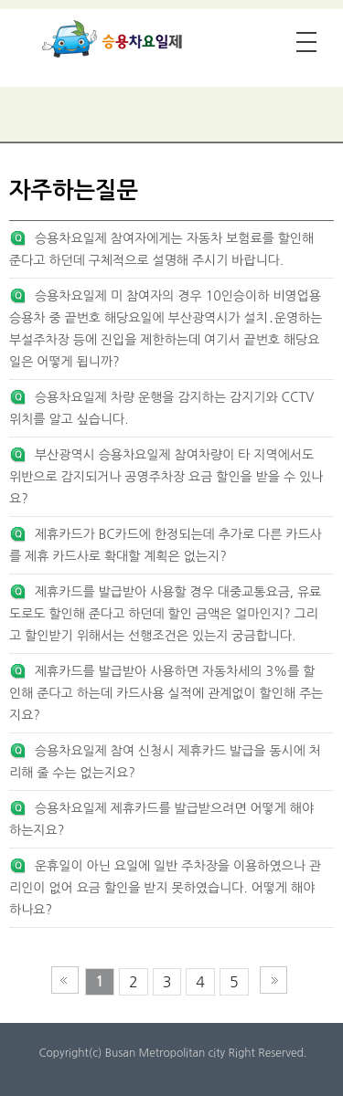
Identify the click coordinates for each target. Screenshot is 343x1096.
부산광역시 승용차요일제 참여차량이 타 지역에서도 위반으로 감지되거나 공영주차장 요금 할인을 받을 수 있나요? (166, 476)
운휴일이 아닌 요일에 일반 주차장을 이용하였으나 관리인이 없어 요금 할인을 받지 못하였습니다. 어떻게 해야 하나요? (165, 887)
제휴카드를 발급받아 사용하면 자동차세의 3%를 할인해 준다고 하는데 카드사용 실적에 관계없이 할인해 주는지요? (166, 693)
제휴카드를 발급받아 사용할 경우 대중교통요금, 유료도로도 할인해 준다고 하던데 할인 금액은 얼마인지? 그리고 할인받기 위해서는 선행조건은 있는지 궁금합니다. (165, 613)
